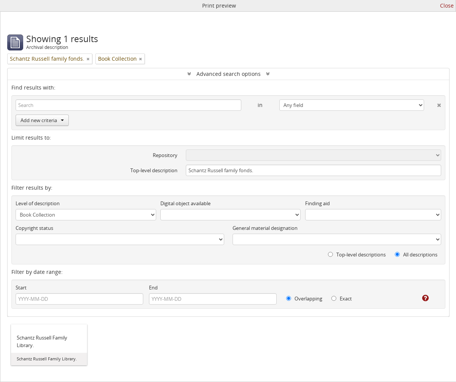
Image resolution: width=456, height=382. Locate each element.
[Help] (420, 298)
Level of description (38, 203)
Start (21, 287)
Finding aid (317, 203)
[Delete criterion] (432, 103)
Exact (341, 298)
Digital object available (185, 203)
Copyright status (34, 228)
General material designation (265, 228)
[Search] (128, 105)
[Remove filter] (88, 59)
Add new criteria (42, 120)
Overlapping (304, 298)
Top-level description (153, 170)
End (153, 287)
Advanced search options (228, 73)
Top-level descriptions (357, 254)
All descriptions (416, 254)
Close (447, 5)
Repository (165, 155)
